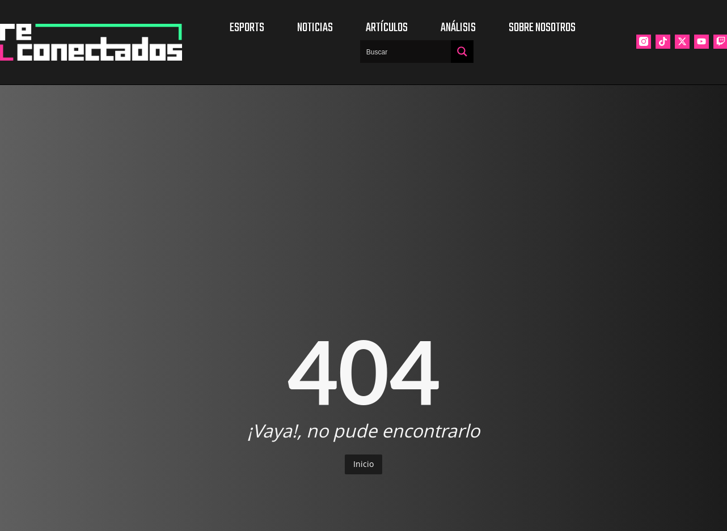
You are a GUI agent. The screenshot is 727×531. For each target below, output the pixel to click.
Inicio (363, 463)
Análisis (458, 28)
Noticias (315, 28)
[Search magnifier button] (462, 51)
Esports (247, 28)
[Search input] (406, 51)
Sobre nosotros (542, 28)
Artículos (387, 28)
